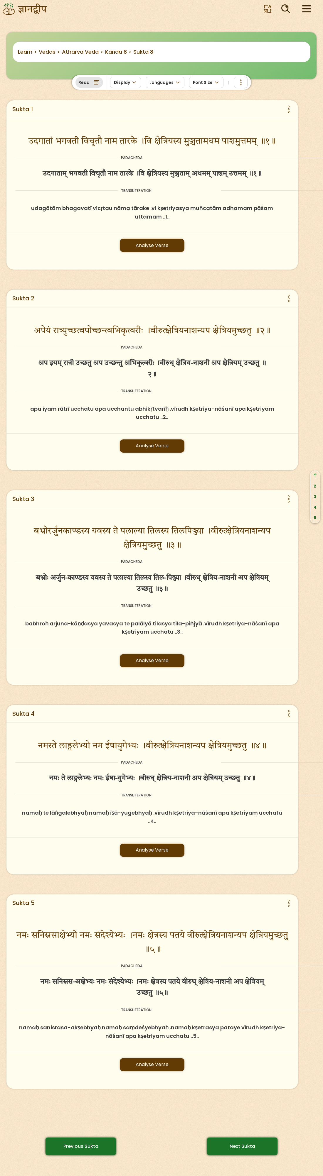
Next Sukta (242, 1146)
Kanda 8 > (118, 51)
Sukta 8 (143, 51)
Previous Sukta (80, 1146)
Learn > (27, 51)
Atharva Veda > (82, 51)
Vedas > (49, 51)
